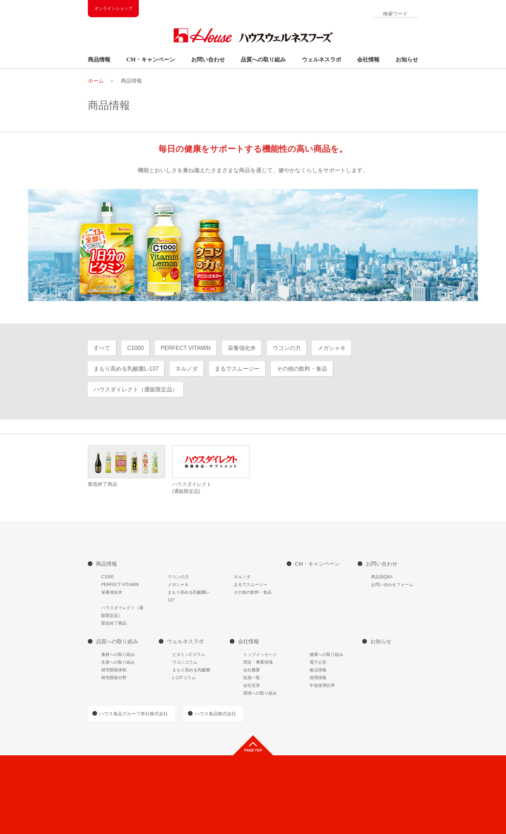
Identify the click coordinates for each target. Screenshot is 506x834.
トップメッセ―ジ (260, 654)
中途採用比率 (322, 685)
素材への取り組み (118, 654)
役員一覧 (251, 677)
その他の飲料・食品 (253, 592)
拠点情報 (318, 669)
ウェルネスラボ (321, 60)
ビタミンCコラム (188, 654)
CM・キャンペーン (150, 60)
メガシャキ (178, 584)
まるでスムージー (250, 584)
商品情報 (99, 60)
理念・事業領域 (258, 662)
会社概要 (251, 669)
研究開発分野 (113, 677)
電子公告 (318, 662)
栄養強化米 (111, 592)
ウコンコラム (184, 662)
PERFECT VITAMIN (120, 584)
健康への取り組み (326, 654)
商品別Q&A (382, 576)
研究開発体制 (113, 669)
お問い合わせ (208, 60)
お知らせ (407, 60)
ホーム (96, 81)
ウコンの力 (178, 576)
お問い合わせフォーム (392, 584)
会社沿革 (251, 685)
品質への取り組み (263, 60)
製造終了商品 (113, 623)
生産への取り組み (118, 662)
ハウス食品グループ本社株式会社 (133, 713)
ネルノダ (242, 576)
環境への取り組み (260, 693)
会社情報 (368, 60)
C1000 (107, 576)
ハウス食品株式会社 (215, 713)
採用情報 (318, 677)
